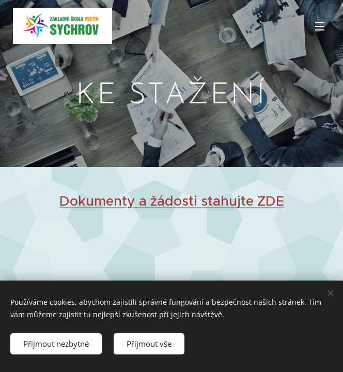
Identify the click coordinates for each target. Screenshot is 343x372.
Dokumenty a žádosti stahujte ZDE (171, 201)
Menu (319, 26)
